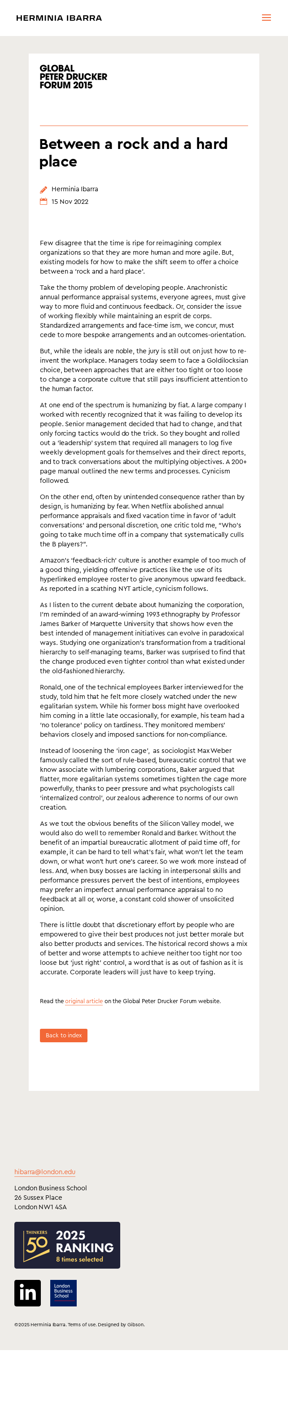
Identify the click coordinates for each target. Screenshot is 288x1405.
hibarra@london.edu (44, 1205)
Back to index (64, 1069)
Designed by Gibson (120, 1358)
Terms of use (82, 1358)
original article (83, 1035)
